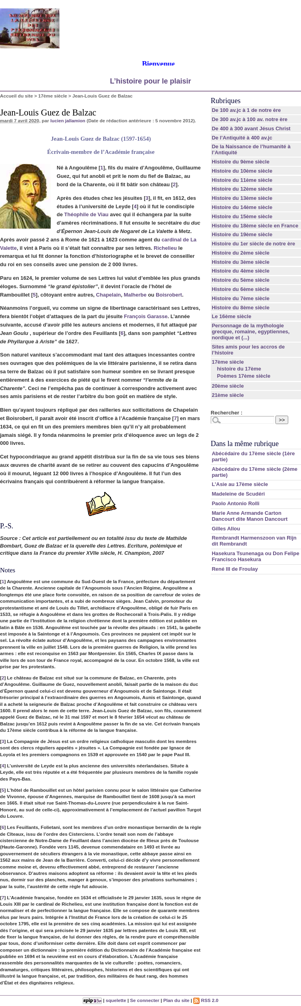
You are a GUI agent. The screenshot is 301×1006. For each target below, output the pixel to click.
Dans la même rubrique (245, 444)
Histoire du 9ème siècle (240, 162)
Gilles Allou (226, 529)
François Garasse (146, 316)
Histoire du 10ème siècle (242, 171)
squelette (116, 1000)
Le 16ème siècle (231, 316)
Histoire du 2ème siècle (240, 253)
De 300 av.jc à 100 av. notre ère (249, 119)
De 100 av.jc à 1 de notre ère (246, 110)
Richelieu (165, 248)
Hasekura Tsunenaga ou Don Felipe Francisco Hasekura (255, 556)
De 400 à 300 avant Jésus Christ (251, 128)
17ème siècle (52, 95)
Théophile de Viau (86, 214)
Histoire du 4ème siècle (240, 271)
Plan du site (176, 1000)
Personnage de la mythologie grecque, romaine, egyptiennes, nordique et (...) (250, 332)
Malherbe (135, 295)
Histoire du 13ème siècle (242, 198)
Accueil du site (16, 95)
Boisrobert (169, 295)
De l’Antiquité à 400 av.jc (242, 138)
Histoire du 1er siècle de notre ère (253, 244)
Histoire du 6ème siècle (240, 289)
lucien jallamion (67, 120)
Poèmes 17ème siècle (243, 376)
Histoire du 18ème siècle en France (255, 226)
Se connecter (144, 1000)
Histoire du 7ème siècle (240, 298)
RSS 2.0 (205, 1000)
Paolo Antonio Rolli (235, 503)
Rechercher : (226, 413)
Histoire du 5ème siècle (240, 280)
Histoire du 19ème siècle (242, 234)
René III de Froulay (235, 569)
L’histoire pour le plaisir (150, 81)
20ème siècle (228, 386)
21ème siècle (228, 395)
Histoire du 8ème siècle (240, 308)
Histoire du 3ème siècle (240, 262)
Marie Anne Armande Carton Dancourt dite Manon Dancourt (249, 516)
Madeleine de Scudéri (238, 494)
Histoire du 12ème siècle (242, 189)
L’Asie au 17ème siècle (240, 484)
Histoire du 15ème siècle (242, 216)
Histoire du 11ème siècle (242, 180)
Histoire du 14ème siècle (242, 207)
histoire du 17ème (239, 369)
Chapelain (108, 295)
